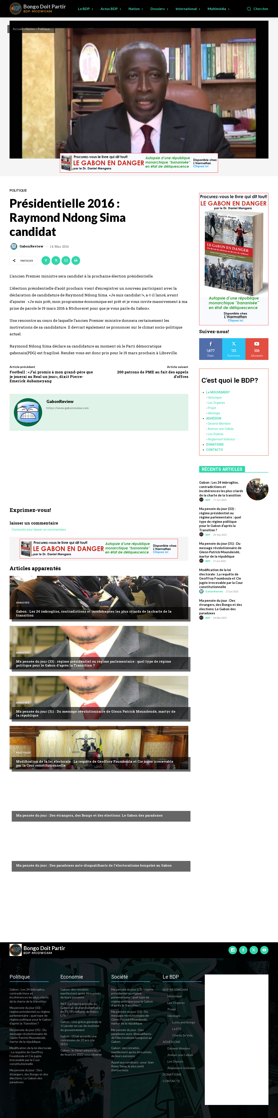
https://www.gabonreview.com (67, 408)
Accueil (18, 29)
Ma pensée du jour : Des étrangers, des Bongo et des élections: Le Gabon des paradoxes (89, 815)
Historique (215, 397)
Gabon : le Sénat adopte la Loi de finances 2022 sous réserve (81, 1052)
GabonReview (31, 246)
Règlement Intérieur (221, 439)
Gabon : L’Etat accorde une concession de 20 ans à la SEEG (78, 1040)
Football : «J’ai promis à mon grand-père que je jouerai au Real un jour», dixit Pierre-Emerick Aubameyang (51, 376)
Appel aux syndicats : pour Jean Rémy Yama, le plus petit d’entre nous (132, 1066)
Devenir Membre (219, 423)
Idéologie (214, 413)
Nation (30, 29)
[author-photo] (202, 499)
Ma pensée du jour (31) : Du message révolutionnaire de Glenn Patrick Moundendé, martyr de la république (95, 713)
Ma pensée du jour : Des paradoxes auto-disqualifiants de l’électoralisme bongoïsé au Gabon (94, 865)
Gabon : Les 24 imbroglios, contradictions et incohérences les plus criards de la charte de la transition (93, 613)
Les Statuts (215, 434)
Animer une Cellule (221, 429)
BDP (207, 499)
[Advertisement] (99, 474)
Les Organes (216, 402)
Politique (44, 29)
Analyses (22, 602)
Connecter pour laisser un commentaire (39, 529)
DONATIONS (215, 444)
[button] (257, 8)
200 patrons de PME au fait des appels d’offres (152, 374)
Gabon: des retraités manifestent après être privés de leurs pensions (80, 993)
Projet (212, 408)
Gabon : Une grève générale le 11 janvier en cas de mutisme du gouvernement (80, 1025)
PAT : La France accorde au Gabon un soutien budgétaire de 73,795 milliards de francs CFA (80, 1010)
